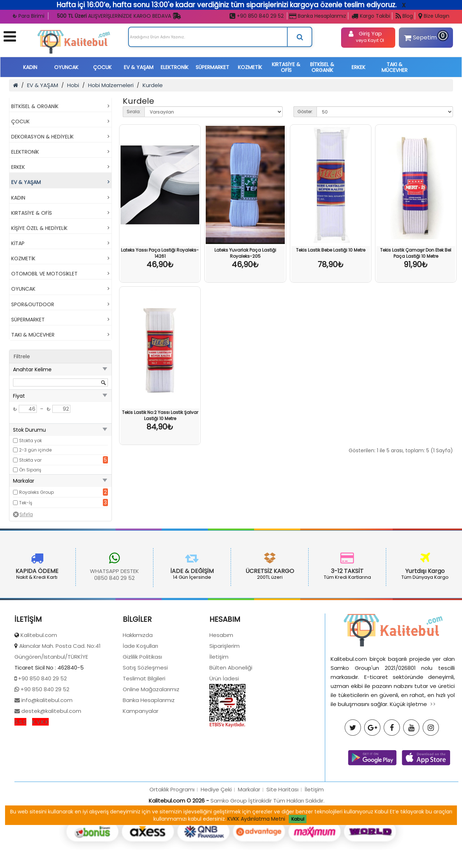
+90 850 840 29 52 (257, 16)
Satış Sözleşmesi (145, 711)
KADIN (30, 67)
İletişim (218, 701)
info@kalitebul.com (46, 744)
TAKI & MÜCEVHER (394, 67)
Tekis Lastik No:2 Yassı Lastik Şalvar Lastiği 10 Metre (160, 415)
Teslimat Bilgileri (144, 722)
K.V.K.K (40, 766)
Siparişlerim (224, 690)
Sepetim (425, 36)
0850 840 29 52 (76, 578)
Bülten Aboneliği (230, 711)
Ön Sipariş (30, 470)
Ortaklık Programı (172, 833)
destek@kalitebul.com (50, 755)
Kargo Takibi (371, 16)
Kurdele (153, 85)
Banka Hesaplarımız (317, 16)
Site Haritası (282, 833)
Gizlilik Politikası (142, 701)
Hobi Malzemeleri (111, 85)
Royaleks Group (36, 492)
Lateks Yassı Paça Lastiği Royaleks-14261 (160, 253)
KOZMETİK (250, 67)
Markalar (249, 833)
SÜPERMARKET (212, 67)
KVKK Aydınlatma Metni (256, 818)
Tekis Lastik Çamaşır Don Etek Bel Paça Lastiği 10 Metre (415, 253)
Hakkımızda (138, 679)
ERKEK (358, 67)
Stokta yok (30, 440)
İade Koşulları (140, 690)
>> (433, 748)
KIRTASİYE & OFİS (286, 67)
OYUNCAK (66, 67)
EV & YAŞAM (138, 67)
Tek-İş (25, 503)
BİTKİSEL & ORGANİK (322, 67)
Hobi (73, 85)
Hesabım (221, 679)
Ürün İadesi (224, 722)
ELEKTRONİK (174, 67)
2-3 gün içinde (35, 450)
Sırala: (134, 111)
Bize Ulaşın (433, 16)
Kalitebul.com (39, 679)
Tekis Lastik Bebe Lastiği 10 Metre (330, 250)
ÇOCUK (102, 67)
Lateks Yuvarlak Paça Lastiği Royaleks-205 (245, 253)
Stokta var (30, 460)
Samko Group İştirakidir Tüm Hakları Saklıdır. (267, 844)
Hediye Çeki (216, 833)
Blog (404, 16)
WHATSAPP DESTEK (75, 571)
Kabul (297, 819)
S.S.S (20, 766)
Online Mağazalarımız (151, 733)
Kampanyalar (140, 755)
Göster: (305, 111)
